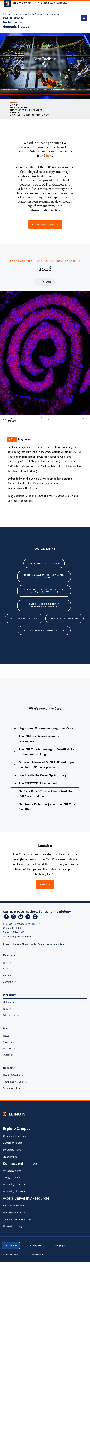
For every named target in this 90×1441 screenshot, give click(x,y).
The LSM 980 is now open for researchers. (36, 738)
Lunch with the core (64, 618)
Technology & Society (15, 1082)
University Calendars (14, 1184)
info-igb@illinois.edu (20, 936)
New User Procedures (24, 618)
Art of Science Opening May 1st (44, 630)
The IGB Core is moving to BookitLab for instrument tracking (44, 751)
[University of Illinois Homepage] (14, 1114)
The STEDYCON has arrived (35, 784)
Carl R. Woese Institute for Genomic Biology (16, 22)
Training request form (44, 563)
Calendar (8, 1042)
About (14, 105)
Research (9, 1068)
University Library (12, 1226)
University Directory (14, 1191)
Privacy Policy (37, 1245)
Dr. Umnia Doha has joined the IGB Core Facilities (44, 806)
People (14, 112)
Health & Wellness (13, 1075)
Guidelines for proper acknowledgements (44, 605)
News (6, 1036)
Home (14, 102)
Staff (5, 969)
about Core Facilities (45, 224)
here (49, 156)
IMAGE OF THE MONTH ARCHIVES (58, 261)
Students (8, 975)
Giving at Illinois (11, 1178)
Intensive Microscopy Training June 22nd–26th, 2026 (44, 590)
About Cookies (10, 1245)
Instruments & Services (26, 110)
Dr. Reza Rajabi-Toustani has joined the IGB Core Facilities (42, 793)
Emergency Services (14, 1205)
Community (9, 982)
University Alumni (12, 1171)
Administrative (11, 1015)
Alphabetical (9, 1002)
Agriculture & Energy (14, 1088)
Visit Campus (10, 1157)
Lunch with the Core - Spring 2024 (39, 776)
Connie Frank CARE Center (17, 1219)
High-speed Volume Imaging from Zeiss (43, 729)
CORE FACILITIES (21, 261)
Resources (10, 955)
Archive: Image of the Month (30, 115)
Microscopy (9, 1048)
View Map (45, 884)
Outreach (8, 1055)
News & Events (20, 107)
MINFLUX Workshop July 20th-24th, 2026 (44, 576)
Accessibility (38, 1254)
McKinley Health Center (16, 1212)
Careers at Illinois (12, 1143)
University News (12, 1150)
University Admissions (15, 1136)
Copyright (60, 1245)
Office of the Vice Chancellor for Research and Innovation (31, 14)
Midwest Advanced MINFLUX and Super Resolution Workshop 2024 (44, 764)
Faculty (7, 963)
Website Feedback (12, 1254)
